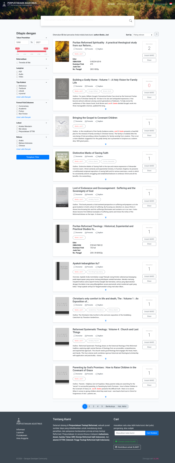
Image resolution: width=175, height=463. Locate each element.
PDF (20, 72)
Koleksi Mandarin (25, 126)
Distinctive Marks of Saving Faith (90, 152)
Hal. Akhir (122, 406)
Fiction (21, 111)
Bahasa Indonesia (25, 143)
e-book (21, 91)
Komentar (78, 49)
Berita (129, 4)
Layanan (20, 432)
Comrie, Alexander (108, 161)
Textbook (22, 88)
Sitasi (149, 60)
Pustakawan (148, 4)
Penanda (90, 49)
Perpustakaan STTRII (27, 131)
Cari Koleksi (152, 433)
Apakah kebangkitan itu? (86, 263)
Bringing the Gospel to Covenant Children (95, 117)
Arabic (21, 141)
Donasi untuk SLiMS (125, 441)
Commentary (24, 106)
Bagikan (99, 49)
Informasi (121, 4)
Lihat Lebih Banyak (23, 97)
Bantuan (137, 4)
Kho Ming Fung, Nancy (96, 272)
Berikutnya (110, 406)
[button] (106, 109)
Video (21, 77)
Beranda (111, 4)
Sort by (128, 35)
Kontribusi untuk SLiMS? (127, 447)
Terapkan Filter (32, 157)
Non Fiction (23, 114)
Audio (21, 74)
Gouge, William (93, 91)
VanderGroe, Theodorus (96, 310)
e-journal (22, 93)
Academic (22, 109)
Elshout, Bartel (93, 161)
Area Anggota (162, 4)
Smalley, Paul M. (94, 199)
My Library (23, 129)
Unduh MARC (149, 55)
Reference (22, 86)
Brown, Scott (107, 91)
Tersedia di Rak (24, 63)
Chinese (22, 146)
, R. (79, 54)
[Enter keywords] (130, 433)
